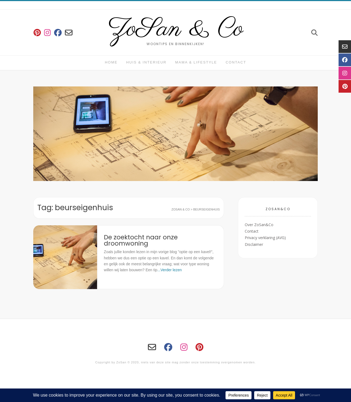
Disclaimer (254, 244)
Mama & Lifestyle (196, 62)
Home (111, 62)
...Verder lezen (169, 270)
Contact (236, 62)
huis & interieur (146, 62)
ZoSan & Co (175, 29)
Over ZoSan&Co (259, 224)
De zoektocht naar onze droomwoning (141, 240)
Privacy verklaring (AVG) (265, 237)
